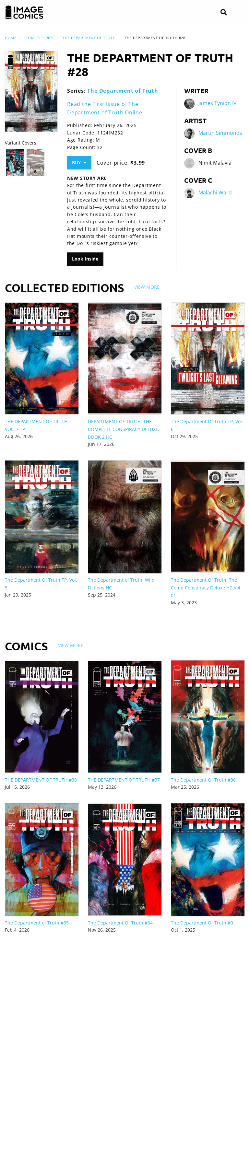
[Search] (223, 12)
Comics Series (39, 37)
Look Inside (85, 259)
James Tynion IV (217, 103)
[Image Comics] (24, 12)
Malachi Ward (215, 192)
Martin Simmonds (220, 132)
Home (10, 37)
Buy (79, 162)
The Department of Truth (89, 37)
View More (147, 287)
